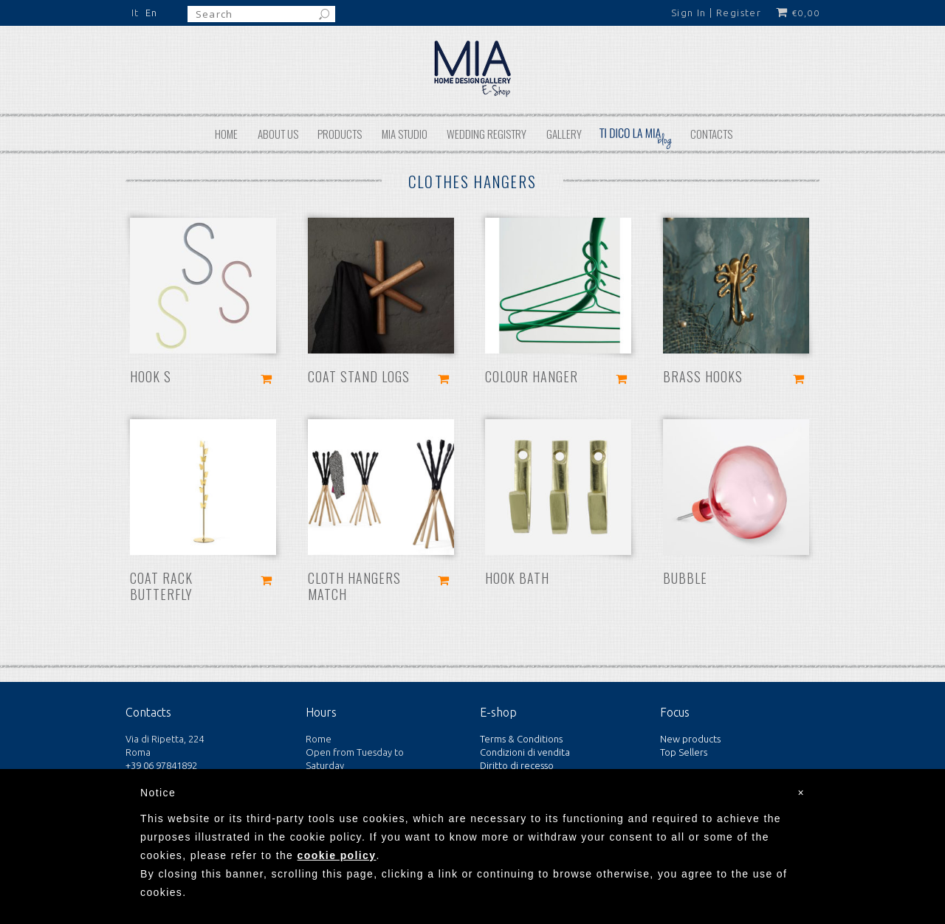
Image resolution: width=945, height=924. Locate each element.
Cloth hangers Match (354, 586)
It (135, 12)
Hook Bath (517, 577)
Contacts (711, 133)
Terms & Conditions (521, 739)
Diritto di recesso (517, 765)
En (151, 12)
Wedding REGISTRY (486, 133)
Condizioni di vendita (525, 752)
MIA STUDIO (404, 133)
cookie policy (337, 855)
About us (278, 133)
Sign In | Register (716, 12)
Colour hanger (531, 376)
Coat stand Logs (359, 376)
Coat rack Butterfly (161, 586)
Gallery (564, 133)
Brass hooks (703, 376)
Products (339, 133)
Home (226, 133)
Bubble (685, 577)
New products (690, 739)
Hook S (150, 376)
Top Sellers (683, 752)
